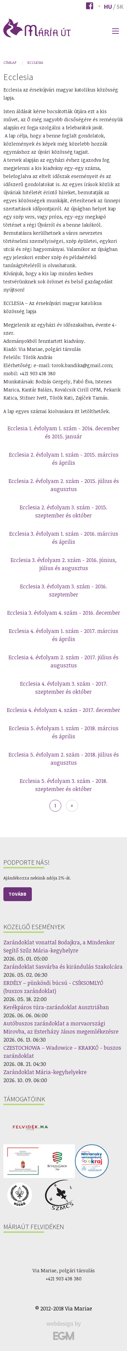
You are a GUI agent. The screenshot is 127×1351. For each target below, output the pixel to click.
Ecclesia (35, 62)
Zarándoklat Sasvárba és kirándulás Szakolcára (63, 966)
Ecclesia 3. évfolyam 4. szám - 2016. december (63, 612)
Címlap (9, 62)
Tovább (17, 894)
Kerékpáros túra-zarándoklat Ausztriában (56, 1007)
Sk (120, 6)
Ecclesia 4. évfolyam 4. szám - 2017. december (63, 710)
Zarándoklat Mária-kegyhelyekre (45, 1072)
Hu (108, 6)
